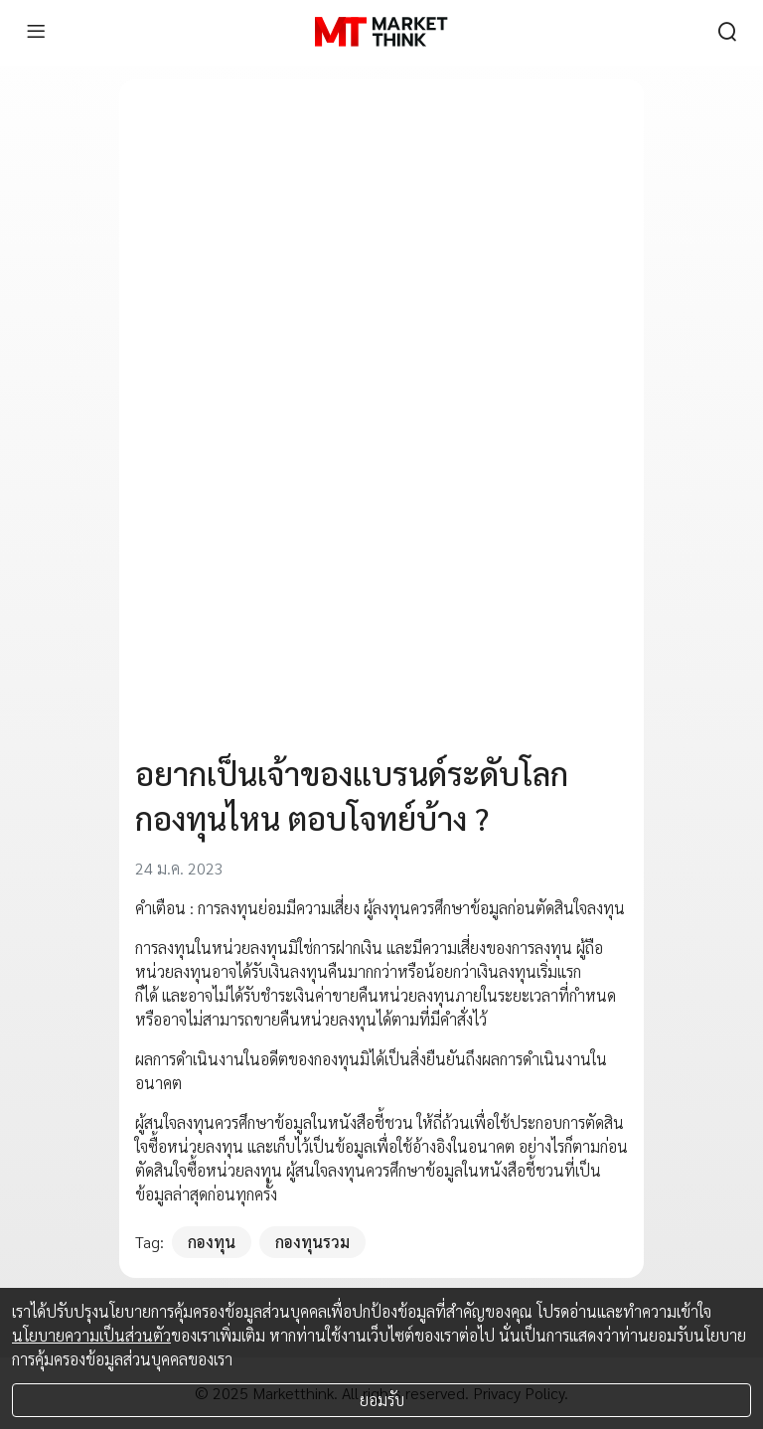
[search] (727, 32)
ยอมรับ (382, 1399)
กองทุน (211, 1241)
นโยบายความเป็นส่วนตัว (91, 1335)
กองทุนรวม (312, 1241)
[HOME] (381, 32)
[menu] (36, 32)
